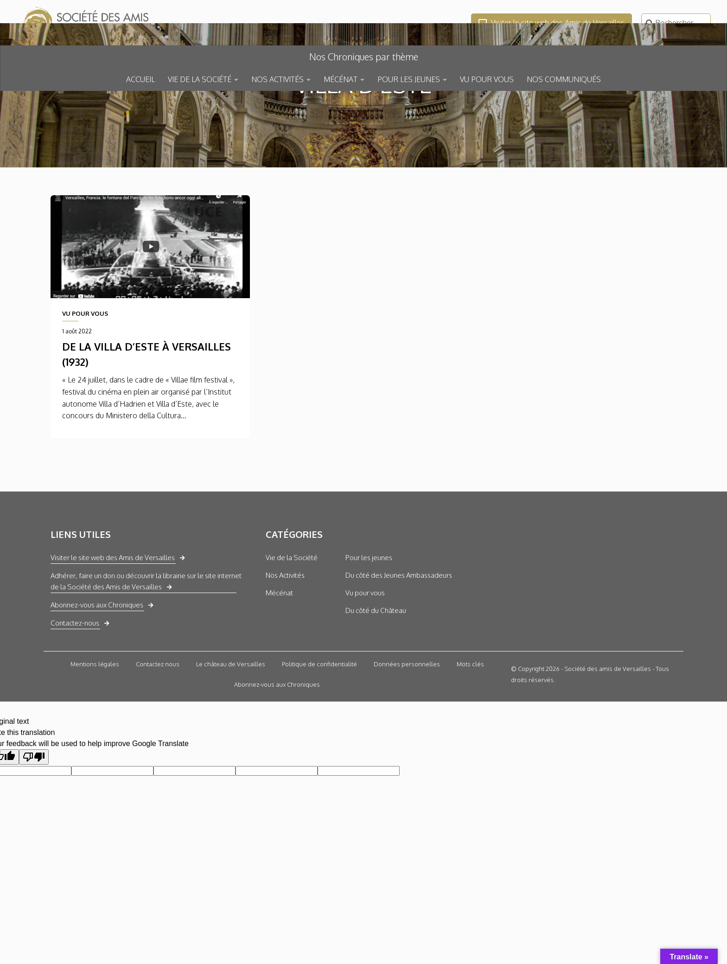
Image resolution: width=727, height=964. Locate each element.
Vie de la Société (292, 625)
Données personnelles (407, 731)
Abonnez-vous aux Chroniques (97, 672)
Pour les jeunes (368, 625)
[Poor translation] (34, 824)
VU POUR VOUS (487, 79)
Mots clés (470, 731)
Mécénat (279, 660)
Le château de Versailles (230, 731)
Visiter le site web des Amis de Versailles (551, 22)
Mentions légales (94, 731)
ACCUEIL (140, 79)
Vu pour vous (365, 660)
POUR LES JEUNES (408, 79)
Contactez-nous (75, 690)
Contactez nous (157, 731)
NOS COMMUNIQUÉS (564, 79)
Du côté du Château (375, 678)
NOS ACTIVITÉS (277, 79)
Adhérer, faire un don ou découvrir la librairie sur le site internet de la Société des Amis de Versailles (146, 649)
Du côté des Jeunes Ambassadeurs (398, 642)
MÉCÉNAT (340, 79)
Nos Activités (285, 642)
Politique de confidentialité (319, 731)
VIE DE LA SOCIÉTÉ (199, 79)
